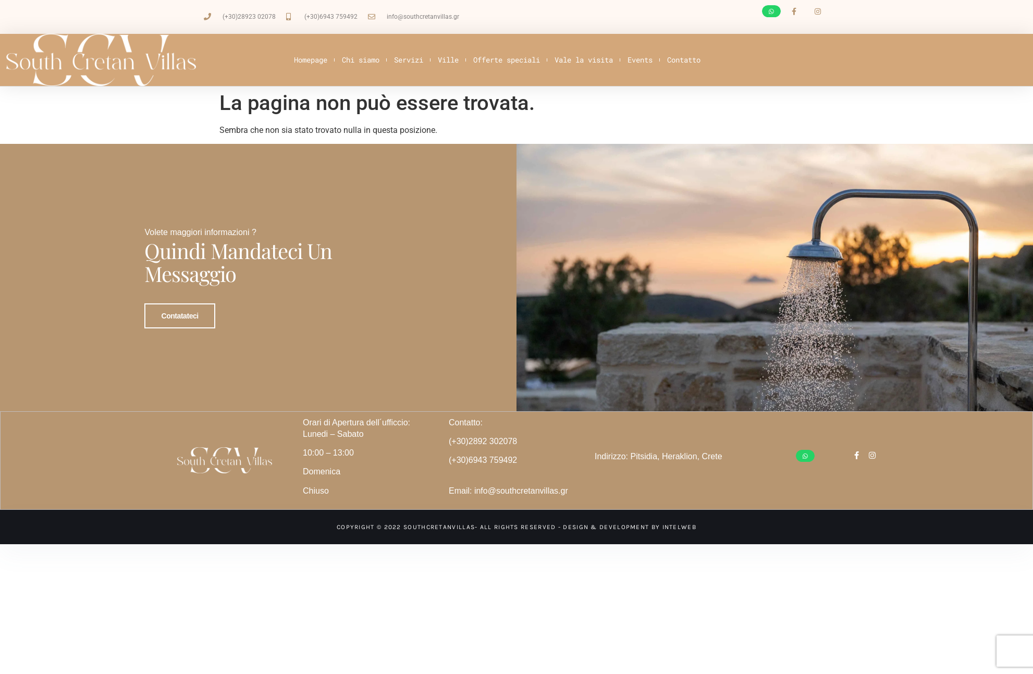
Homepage (310, 60)
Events (640, 60)
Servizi (408, 60)
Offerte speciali (506, 60)
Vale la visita (584, 60)
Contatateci (179, 308)
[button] (771, 11)
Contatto (683, 60)
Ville (448, 60)
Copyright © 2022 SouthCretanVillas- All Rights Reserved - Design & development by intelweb (516, 513)
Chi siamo (360, 60)
